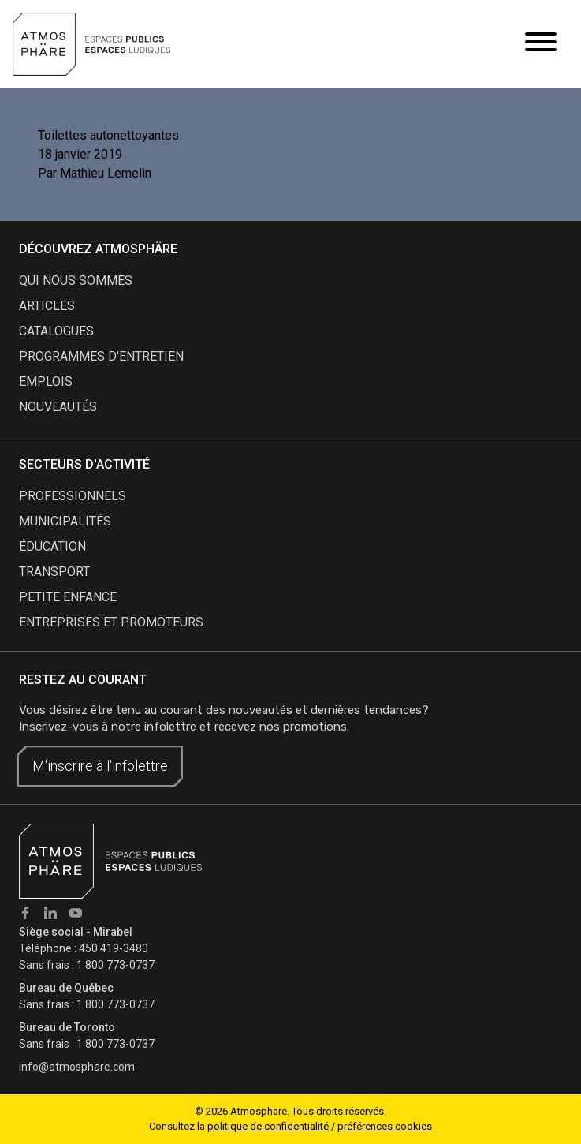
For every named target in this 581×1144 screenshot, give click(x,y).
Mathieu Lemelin (105, 173)
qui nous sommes (75, 280)
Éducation (52, 546)
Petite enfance (68, 596)
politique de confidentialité (268, 1126)
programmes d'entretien (101, 356)
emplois (46, 381)
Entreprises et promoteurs (111, 622)
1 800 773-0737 (115, 965)
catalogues (56, 330)
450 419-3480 (113, 948)
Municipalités (65, 521)
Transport (54, 571)
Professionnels (72, 495)
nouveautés (58, 406)
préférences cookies (384, 1126)
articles (47, 305)
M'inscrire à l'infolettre (100, 765)
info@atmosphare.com (77, 1066)
